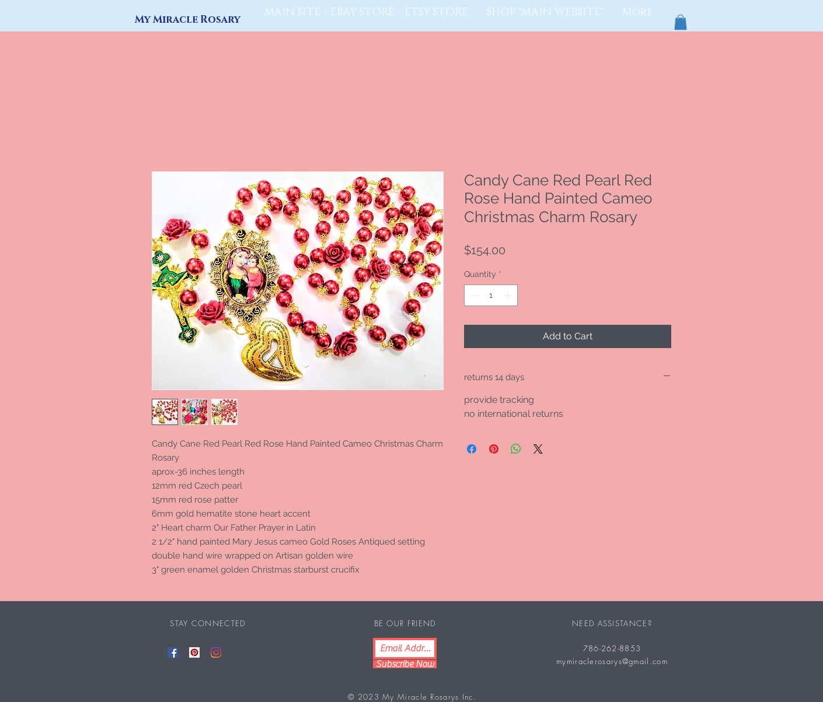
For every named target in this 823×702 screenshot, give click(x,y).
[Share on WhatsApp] (516, 449)
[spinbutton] (490, 295)
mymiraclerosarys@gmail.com (612, 661)
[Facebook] (173, 652)
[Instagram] (216, 652)
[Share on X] (538, 449)
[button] (680, 22)
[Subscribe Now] (405, 664)
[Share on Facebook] (472, 449)
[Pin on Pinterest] (494, 449)
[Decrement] (473, 295)
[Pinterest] (194, 652)
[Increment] (508, 295)
